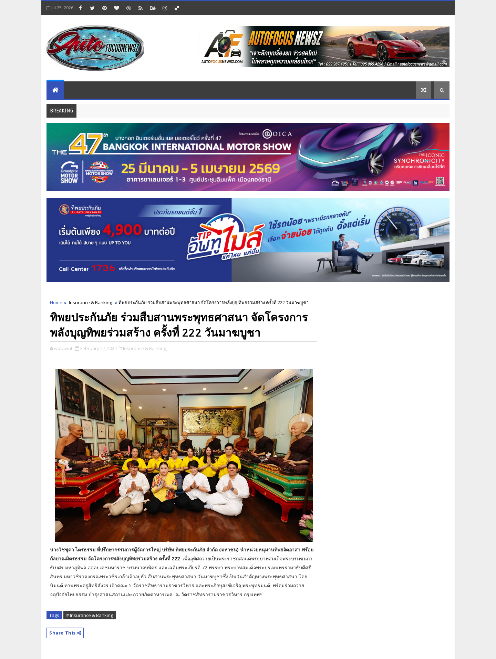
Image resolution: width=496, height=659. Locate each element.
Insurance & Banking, (145, 348)
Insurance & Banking (90, 302)
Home (56, 302)
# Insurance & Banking (89, 615)
